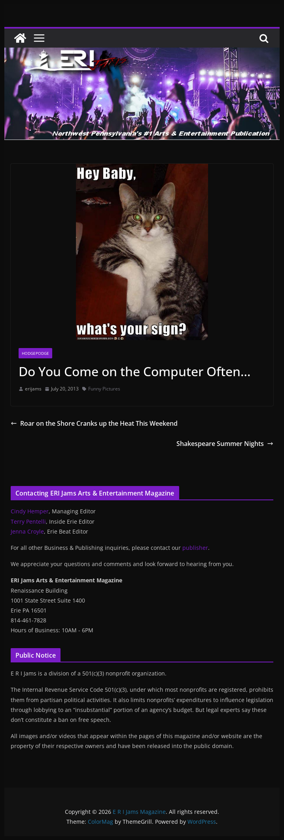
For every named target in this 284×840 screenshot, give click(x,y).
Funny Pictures (104, 388)
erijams (33, 388)
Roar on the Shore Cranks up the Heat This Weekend (94, 423)
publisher (195, 547)
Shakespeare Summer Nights (224, 443)
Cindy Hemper (30, 511)
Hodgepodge (35, 353)
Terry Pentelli (28, 521)
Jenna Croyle (27, 531)
